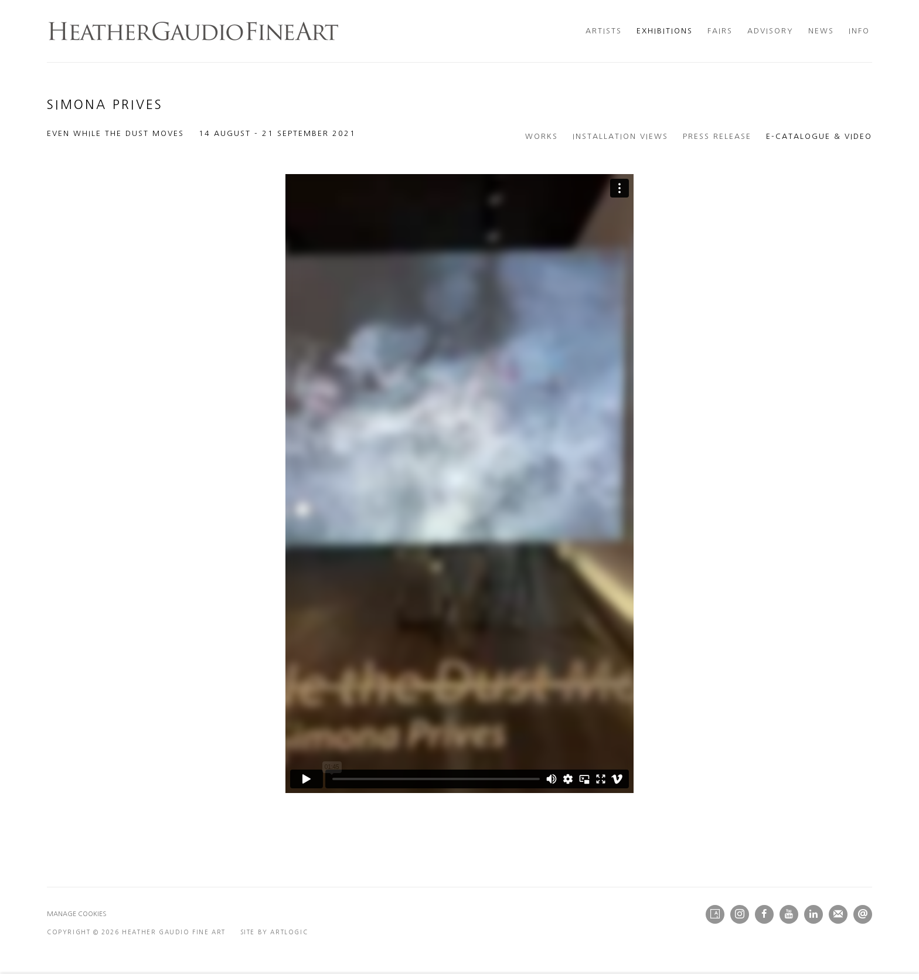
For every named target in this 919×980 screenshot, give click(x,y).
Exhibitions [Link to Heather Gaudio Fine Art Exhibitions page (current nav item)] (665, 31)
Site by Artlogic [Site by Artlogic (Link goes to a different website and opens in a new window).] (274, 932)
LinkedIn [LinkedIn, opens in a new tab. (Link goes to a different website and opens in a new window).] (813, 914)
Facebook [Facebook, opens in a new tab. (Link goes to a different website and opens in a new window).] (764, 914)
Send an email (862, 914)
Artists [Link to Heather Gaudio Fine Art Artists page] (604, 31)
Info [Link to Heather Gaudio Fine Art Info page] (859, 31)
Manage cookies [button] (77, 914)
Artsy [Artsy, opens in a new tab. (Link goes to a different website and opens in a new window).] (715, 914)
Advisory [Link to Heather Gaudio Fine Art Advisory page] (770, 31)
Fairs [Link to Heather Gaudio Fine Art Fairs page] (720, 31)
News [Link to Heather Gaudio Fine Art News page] (821, 31)
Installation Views (620, 136)
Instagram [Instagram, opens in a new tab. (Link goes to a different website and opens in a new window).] (739, 914)
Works (541, 136)
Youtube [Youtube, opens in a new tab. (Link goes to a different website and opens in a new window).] (789, 914)
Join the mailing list (838, 914)
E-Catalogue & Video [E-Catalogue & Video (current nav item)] (819, 136)
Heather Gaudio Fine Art (193, 31)
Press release (717, 136)
